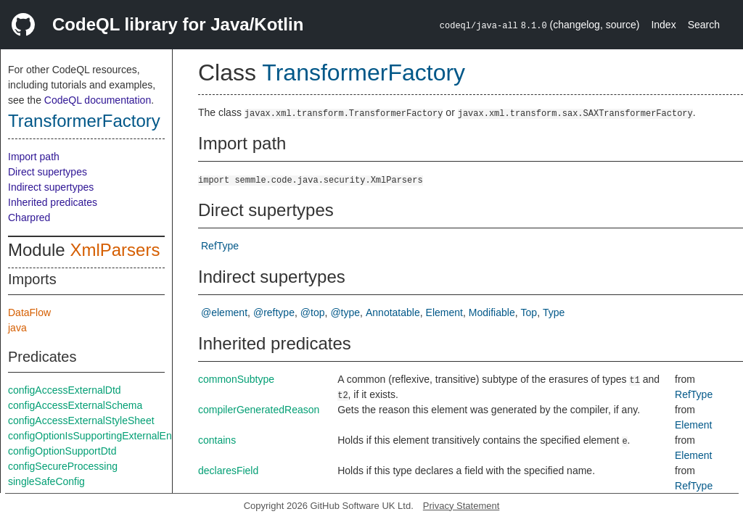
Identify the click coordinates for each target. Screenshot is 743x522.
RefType (220, 246)
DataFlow (29, 312)
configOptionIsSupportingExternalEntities (100, 436)
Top (529, 312)
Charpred (29, 217)
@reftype (274, 312)
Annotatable (393, 312)
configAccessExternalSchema (75, 405)
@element (224, 312)
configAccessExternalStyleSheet (81, 420)
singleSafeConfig (46, 481)
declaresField (228, 470)
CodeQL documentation (97, 100)
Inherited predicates (52, 202)
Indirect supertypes (51, 187)
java (17, 328)
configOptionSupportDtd (62, 451)
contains (217, 440)
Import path (33, 156)
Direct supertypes (47, 172)
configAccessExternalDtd (64, 390)
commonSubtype (236, 379)
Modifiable (492, 312)
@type (345, 312)
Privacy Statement (461, 505)
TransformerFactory (84, 120)
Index (663, 24)
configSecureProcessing (63, 466)
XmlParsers (115, 250)
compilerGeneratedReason (258, 409)
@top (312, 312)
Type (554, 312)
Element (444, 312)
